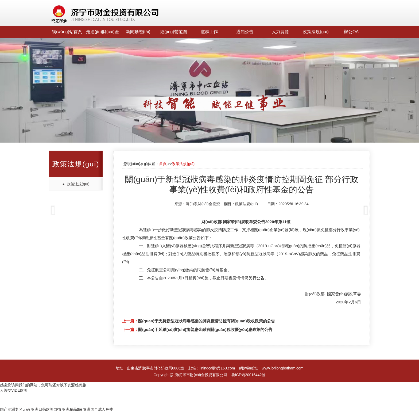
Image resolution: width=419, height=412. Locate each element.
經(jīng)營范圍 (173, 31)
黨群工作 (209, 31)
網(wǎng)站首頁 (67, 31)
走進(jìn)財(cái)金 (102, 31)
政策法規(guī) (316, 31)
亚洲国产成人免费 (98, 409)
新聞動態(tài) (138, 31)
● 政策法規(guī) (75, 184)
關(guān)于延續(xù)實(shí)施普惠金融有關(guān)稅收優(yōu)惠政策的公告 (205, 329)
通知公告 (244, 31)
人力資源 (280, 31)
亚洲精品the (72, 409)
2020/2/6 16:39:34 (293, 204)
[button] (31, 206)
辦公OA (351, 31)
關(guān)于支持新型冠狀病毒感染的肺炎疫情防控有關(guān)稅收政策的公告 (206, 321)
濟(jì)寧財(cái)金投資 (203, 204)
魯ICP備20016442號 (248, 375)
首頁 (162, 164)
